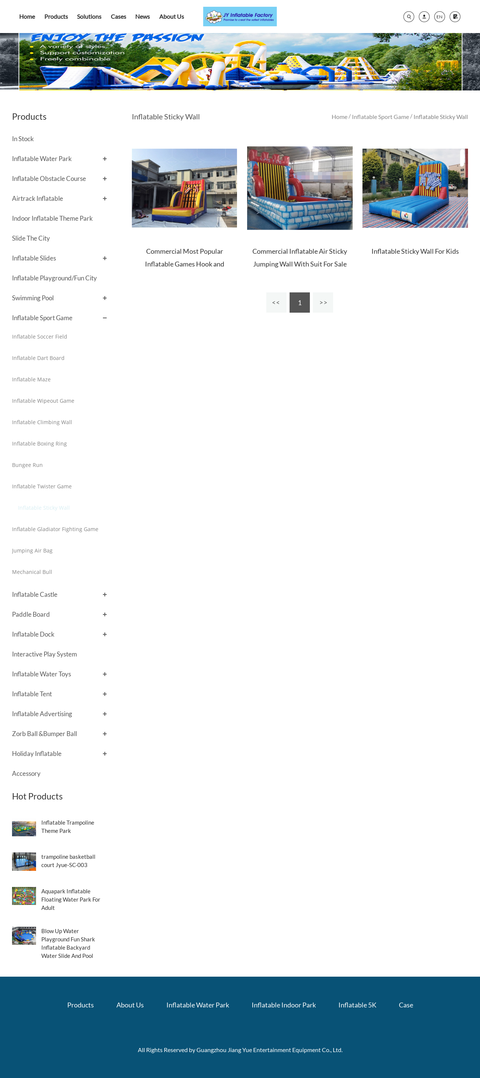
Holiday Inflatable (37, 753)
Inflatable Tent (32, 694)
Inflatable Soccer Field (39, 336)
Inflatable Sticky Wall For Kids (415, 251)
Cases (118, 16)
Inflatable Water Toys (41, 674)
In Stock (23, 139)
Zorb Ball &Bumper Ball (44, 734)
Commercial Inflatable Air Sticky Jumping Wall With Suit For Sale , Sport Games (299, 264)
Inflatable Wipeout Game (43, 400)
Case (406, 1005)
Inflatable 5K (357, 1005)
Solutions (89, 16)
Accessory (26, 773)
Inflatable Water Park (42, 159)
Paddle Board (31, 614)
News (142, 16)
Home (27, 16)
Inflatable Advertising (42, 714)
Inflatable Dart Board (38, 357)
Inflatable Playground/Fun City (54, 278)
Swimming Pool (33, 298)
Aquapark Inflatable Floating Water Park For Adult (70, 899)
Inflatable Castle (34, 594)
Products (56, 16)
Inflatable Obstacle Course (49, 178)
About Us (171, 16)
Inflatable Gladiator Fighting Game (55, 529)
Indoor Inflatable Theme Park (52, 218)
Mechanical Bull (32, 571)
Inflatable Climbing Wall (42, 422)
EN (439, 17)
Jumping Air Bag (32, 550)
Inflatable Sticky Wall (44, 507)
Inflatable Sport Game (42, 318)
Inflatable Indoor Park (284, 1005)
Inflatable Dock (33, 634)
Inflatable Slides (34, 258)
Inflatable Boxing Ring (39, 443)
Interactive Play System (44, 654)
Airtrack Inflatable (37, 198)
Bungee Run (27, 464)
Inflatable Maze (31, 379)
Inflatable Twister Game (42, 486)
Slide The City (31, 238)
